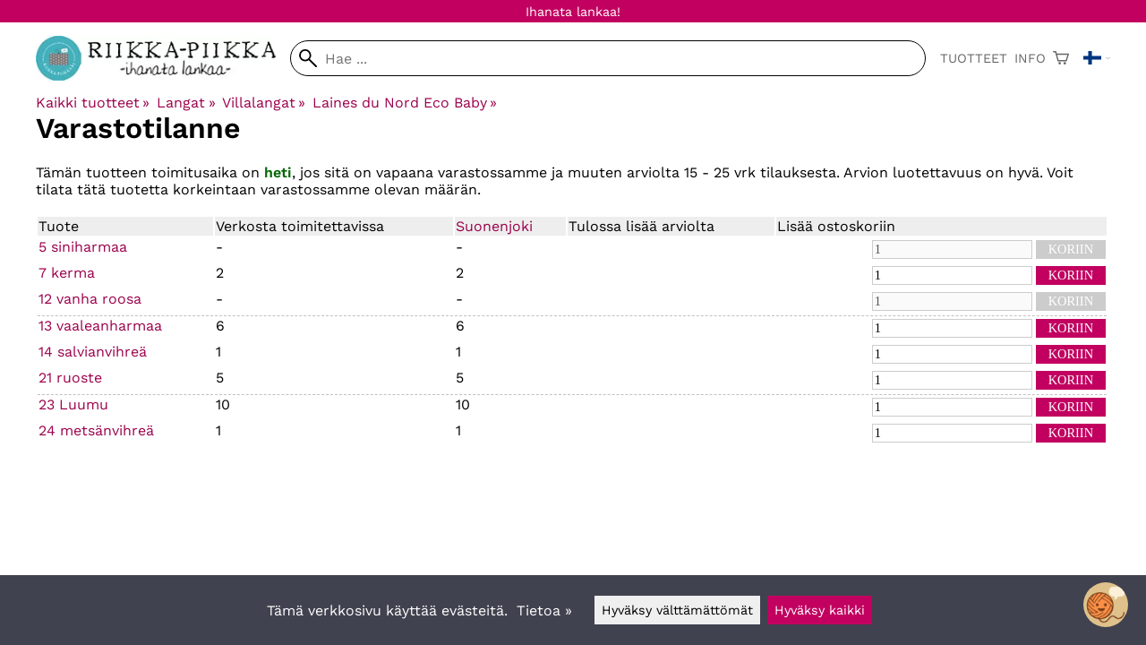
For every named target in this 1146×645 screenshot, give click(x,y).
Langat (186, 102)
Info (1030, 58)
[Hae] (608, 58)
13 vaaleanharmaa (100, 325)
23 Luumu (73, 404)
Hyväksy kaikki (819, 610)
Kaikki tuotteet (93, 102)
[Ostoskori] (1061, 58)
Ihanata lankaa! (573, 11)
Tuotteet (973, 58)
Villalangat (263, 102)
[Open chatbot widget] (1105, 604)
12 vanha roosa (89, 298)
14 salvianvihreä (92, 351)
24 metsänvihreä (96, 430)
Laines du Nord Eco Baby (404, 102)
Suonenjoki (494, 226)
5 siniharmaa (82, 246)
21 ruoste (70, 377)
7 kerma (66, 272)
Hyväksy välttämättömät (677, 610)
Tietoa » (544, 610)
